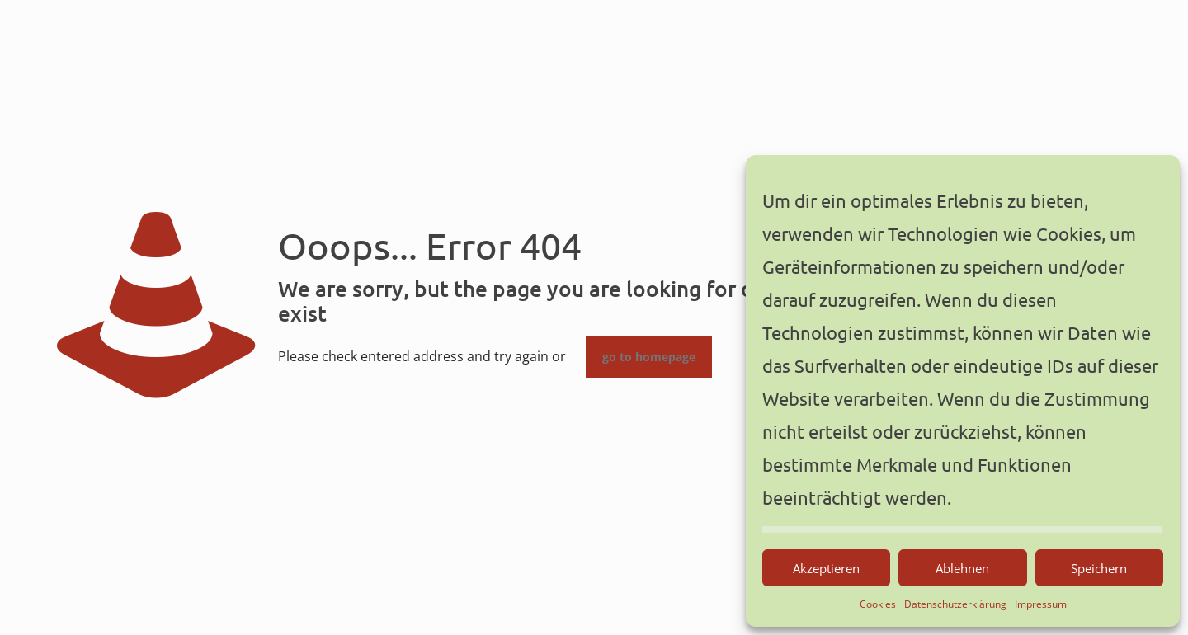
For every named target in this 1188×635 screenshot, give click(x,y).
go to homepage (648, 357)
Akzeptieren (826, 568)
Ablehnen (962, 568)
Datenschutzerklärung (955, 604)
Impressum (1041, 604)
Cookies (878, 604)
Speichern (1099, 568)
